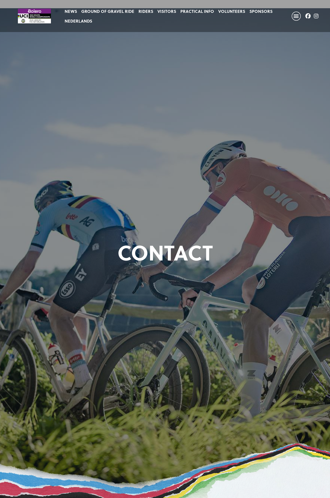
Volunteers (231, 11)
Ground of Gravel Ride (107, 11)
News (71, 11)
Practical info (197, 11)
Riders (145, 11)
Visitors (166, 11)
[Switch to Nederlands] (78, 21)
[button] (296, 16)
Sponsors (261, 11)
